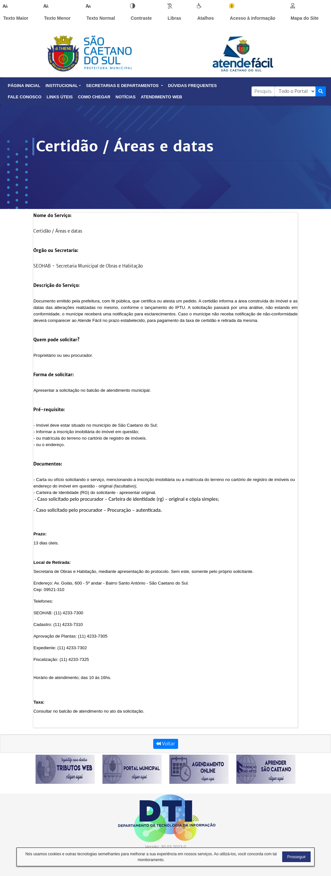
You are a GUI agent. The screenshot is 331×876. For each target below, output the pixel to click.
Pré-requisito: (49, 409)
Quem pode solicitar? (56, 340)
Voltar (165, 744)
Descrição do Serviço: (56, 285)
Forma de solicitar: (53, 375)
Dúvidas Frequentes (192, 85)
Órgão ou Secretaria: (55, 250)
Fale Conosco (24, 96)
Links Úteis (60, 96)
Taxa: (38, 702)
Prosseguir (296, 857)
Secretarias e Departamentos (124, 85)
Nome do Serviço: (52, 215)
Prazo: (40, 533)
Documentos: (47, 464)
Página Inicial (24, 85)
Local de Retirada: (52, 562)
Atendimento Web (161, 96)
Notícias (125, 96)
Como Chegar (94, 96)
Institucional (63, 85)
